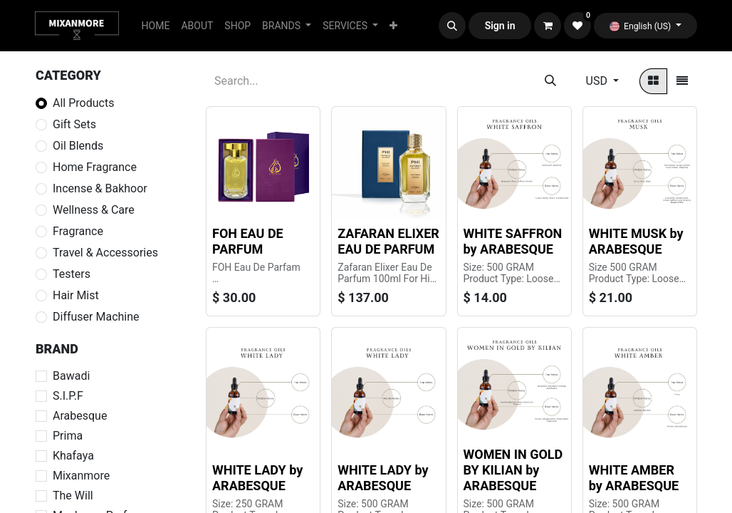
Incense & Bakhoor (100, 188)
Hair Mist (76, 295)
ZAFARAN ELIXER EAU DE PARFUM (388, 241)
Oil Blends (78, 145)
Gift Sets (74, 124)
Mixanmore (81, 475)
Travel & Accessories (105, 252)
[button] (452, 25)
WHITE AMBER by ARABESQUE (634, 477)
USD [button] (598, 81)
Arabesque (80, 416)
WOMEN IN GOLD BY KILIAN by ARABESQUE (513, 469)
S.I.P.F (68, 396)
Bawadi (71, 376)
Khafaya (73, 455)
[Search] (550, 81)
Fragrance (78, 231)
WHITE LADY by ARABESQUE (257, 477)
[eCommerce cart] (547, 25)
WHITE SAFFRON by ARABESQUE (513, 241)
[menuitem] (156, 26)
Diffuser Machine (96, 316)
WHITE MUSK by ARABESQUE (636, 241)
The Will (73, 495)
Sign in (500, 25)
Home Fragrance (95, 167)
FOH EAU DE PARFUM (247, 241)
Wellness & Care (94, 210)
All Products (83, 103)
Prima (68, 435)
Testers (71, 274)
